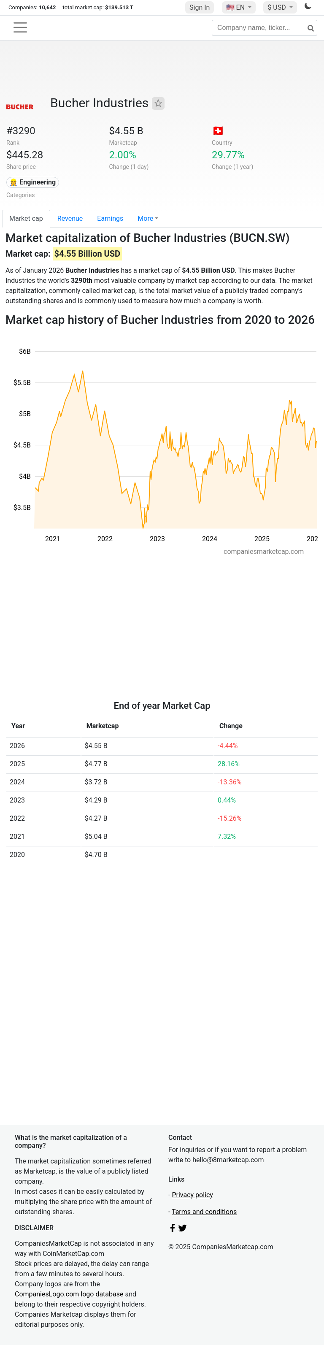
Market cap (26, 218)
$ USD (277, 7)
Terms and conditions (204, 1212)
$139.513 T (119, 7)
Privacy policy (192, 1195)
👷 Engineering (32, 182)
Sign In (199, 7)
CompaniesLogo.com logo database (69, 1294)
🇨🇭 (218, 131)
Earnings (110, 218)
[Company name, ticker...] (264, 28)
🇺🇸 (236, 7)
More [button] (145, 218)
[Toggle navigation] (20, 27)
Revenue (70, 218)
